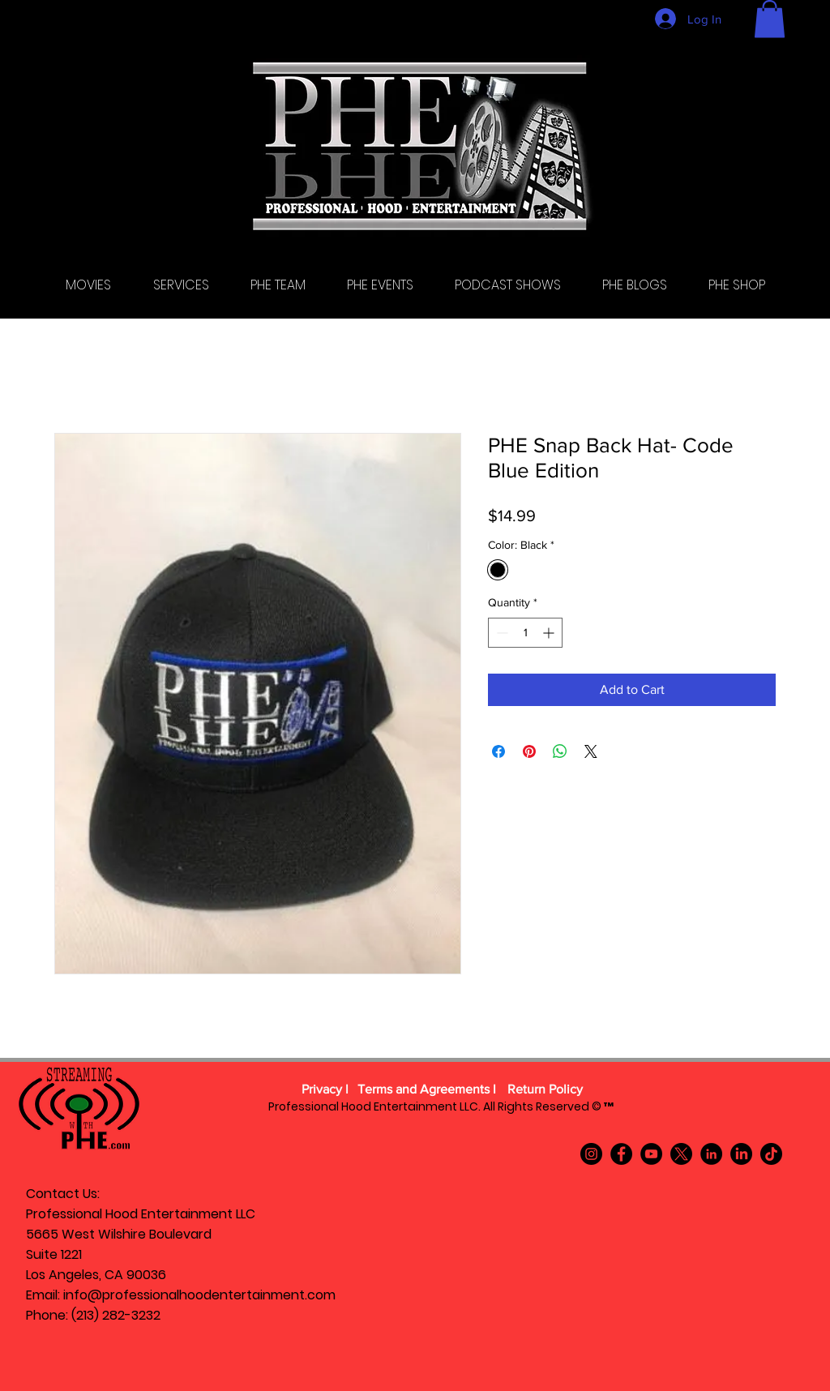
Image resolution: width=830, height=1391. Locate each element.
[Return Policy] (544, 1089)
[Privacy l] (325, 1089)
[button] (769, 19)
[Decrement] (500, 632)
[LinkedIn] (711, 1154)
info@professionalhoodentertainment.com (199, 1295)
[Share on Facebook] (498, 751)
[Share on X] (591, 751)
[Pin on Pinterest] (529, 751)
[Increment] (550, 632)
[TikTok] (771, 1154)
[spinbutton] (525, 632)
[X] (681, 1154)
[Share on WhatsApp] (560, 751)
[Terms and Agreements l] (426, 1089)
